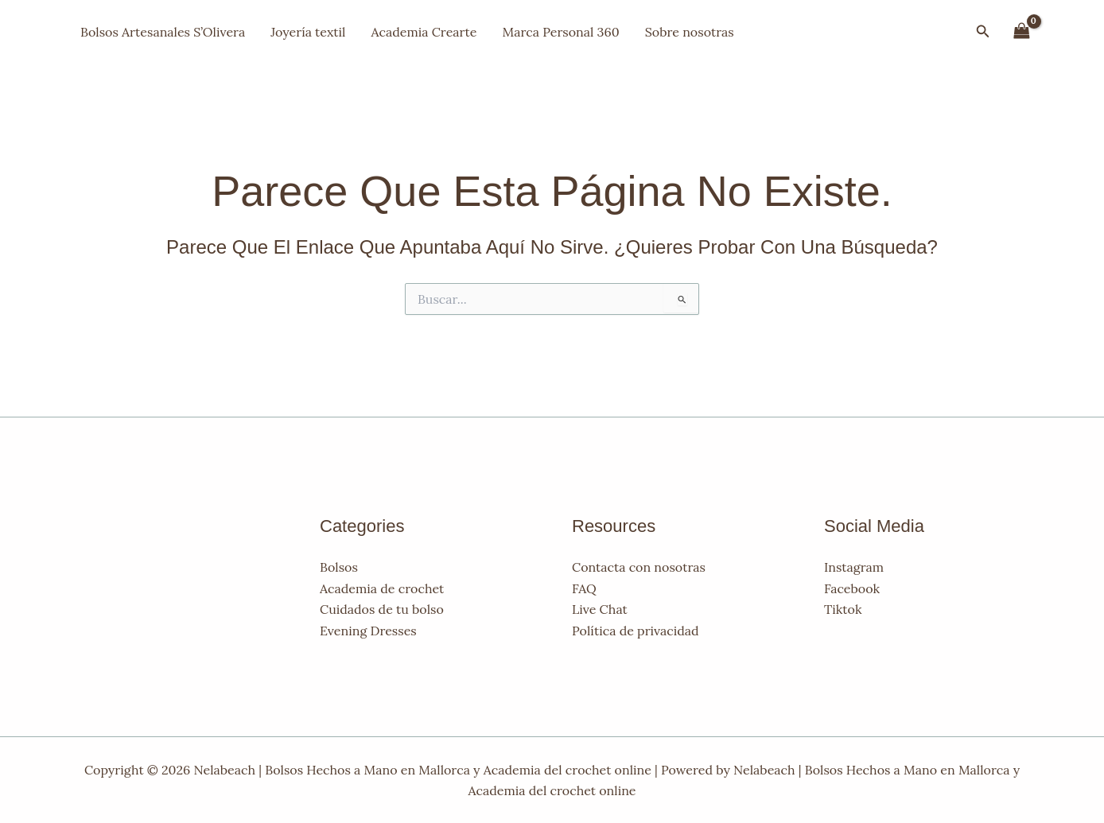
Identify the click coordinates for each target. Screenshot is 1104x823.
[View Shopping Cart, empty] (1021, 31)
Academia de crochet (382, 588)
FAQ (584, 588)
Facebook (852, 588)
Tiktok (842, 609)
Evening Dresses (368, 631)
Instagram (854, 567)
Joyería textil (307, 32)
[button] (983, 31)
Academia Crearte (423, 32)
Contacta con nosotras (639, 567)
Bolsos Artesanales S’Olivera (162, 32)
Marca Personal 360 (560, 32)
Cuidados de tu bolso (382, 609)
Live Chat (600, 609)
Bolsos (339, 567)
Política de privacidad (635, 631)
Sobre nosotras (689, 32)
